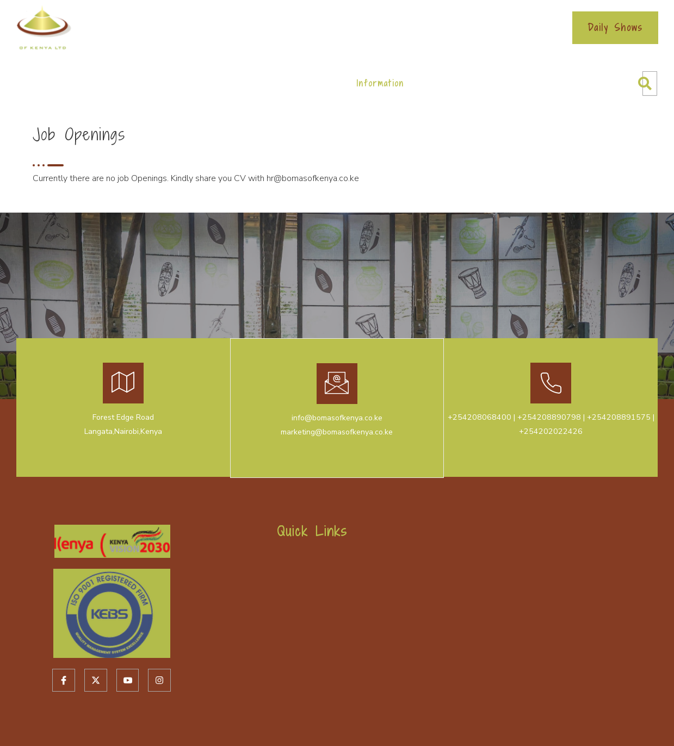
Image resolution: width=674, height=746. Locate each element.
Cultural (172, 83)
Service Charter (394, 28)
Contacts (444, 83)
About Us (113, 83)
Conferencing (239, 83)
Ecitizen (261, 28)
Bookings (318, 28)
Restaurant (312, 83)
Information (380, 83)
